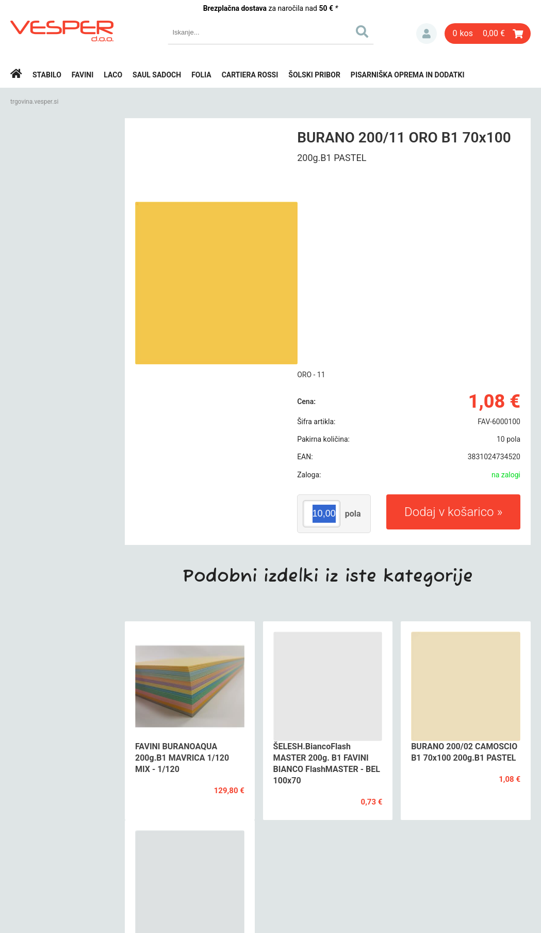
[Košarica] (488, 33)
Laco (113, 75)
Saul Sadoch (157, 75)
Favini (83, 75)
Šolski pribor (314, 75)
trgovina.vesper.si (34, 101)
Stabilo (46, 75)
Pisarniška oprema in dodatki (408, 75)
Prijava (426, 33)
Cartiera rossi (250, 75)
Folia (201, 75)
